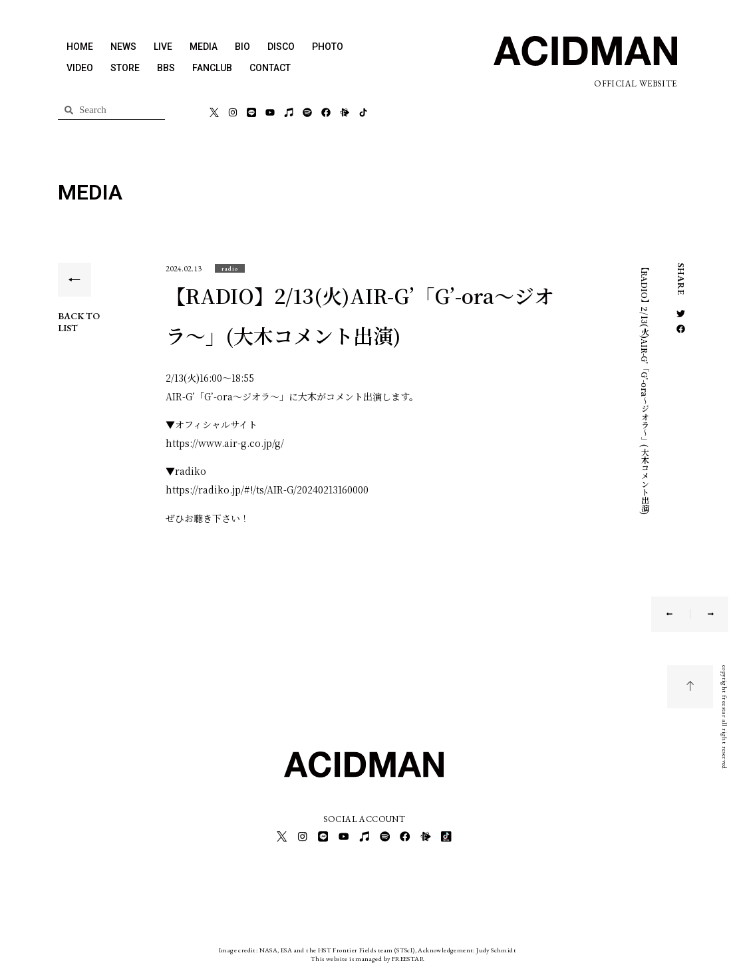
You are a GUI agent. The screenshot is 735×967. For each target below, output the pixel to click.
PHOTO (327, 46)
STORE (125, 68)
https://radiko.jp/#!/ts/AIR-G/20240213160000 (267, 489)
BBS (166, 68)
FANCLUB (212, 68)
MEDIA (204, 46)
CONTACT (270, 68)
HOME (80, 46)
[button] (230, 268)
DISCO (281, 46)
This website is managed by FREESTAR (367, 956)
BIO (242, 46)
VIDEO (80, 68)
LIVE (163, 46)
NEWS (123, 46)
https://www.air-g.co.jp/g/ (225, 443)
